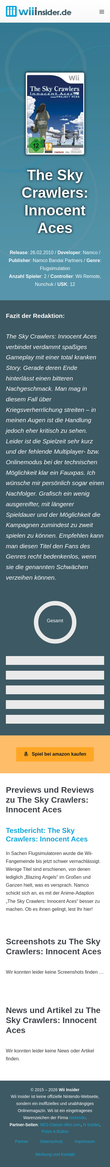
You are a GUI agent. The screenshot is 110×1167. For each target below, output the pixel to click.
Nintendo (77, 1117)
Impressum (85, 1141)
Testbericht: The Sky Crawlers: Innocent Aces (47, 834)
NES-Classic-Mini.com (60, 1124)
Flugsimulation (55, 268)
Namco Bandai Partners (57, 260)
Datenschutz (51, 1141)
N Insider (91, 1124)
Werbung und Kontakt (55, 1154)
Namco (90, 252)
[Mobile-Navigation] (101, 12)
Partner (21, 1141)
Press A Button (55, 1131)
